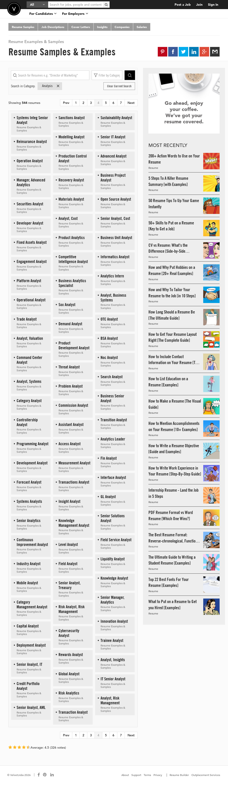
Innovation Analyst (114, 621)
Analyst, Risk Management (110, 700)
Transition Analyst (113, 419)
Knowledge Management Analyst (73, 523)
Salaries (142, 27)
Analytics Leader (112, 439)
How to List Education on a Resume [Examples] (168, 382)
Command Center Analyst (29, 360)
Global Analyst (68, 673)
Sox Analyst (66, 304)
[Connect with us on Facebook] (39, 774)
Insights (102, 27)
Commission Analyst (73, 405)
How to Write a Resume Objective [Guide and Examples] (173, 449)
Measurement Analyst (74, 462)
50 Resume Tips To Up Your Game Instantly (173, 203)
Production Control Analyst (72, 158)
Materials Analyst (71, 199)
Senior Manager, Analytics (112, 600)
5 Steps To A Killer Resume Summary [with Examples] (168, 181)
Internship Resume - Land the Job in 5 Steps (173, 493)
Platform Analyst (29, 280)
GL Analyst (108, 496)
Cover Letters (80, 27)
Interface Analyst (113, 477)
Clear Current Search (119, 86)
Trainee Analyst (111, 640)
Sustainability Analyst (116, 117)
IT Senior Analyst (112, 678)
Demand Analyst (70, 323)
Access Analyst (69, 443)
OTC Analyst (109, 319)
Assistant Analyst (70, 424)
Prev (66, 103)
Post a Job (183, 5)
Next (131, 103)
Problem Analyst (70, 386)
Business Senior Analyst (112, 398)
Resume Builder (179, 775)
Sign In (213, 5)
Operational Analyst (31, 299)
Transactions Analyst (73, 482)
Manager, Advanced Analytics (31, 182)
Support (136, 775)
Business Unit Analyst (116, 237)
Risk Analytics (68, 693)
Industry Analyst (28, 563)
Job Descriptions (52, 27)
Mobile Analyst (27, 582)
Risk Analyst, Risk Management (71, 609)
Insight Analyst (69, 501)
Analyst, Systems (29, 381)
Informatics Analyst (114, 256)
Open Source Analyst (115, 199)
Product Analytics (71, 237)
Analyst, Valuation (30, 338)
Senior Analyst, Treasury (69, 585)
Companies (122, 27)
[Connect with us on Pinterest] (45, 774)
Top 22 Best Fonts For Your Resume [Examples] (168, 582)
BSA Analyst (109, 338)
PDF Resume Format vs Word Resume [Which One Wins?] (170, 515)
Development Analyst (32, 462)
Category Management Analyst (32, 604)
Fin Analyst (108, 458)
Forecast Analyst (29, 482)
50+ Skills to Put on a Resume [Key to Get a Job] (171, 226)
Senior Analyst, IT (29, 664)
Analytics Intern (112, 275)
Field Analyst (67, 563)
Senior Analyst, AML (31, 707)
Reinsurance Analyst (32, 141)
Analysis (51, 85)
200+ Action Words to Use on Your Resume (174, 159)
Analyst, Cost (68, 218)
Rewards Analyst (70, 654)
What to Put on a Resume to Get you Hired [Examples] (172, 604)
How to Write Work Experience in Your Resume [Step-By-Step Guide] (174, 471)
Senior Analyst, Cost (115, 218)
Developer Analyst (30, 223)
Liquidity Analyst (112, 558)
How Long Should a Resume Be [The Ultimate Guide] (171, 315)
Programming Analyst (32, 443)
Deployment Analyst (31, 645)
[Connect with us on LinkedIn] (52, 774)
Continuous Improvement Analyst (32, 542)
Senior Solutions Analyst (112, 518)
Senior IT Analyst (112, 136)
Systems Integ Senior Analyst (32, 120)
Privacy (157, 775)
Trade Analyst (27, 319)
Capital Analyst (28, 626)
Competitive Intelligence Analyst (73, 259)
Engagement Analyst (32, 261)
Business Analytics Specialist (72, 283)
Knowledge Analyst (114, 578)
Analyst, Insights (112, 659)
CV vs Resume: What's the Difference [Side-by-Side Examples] (168, 248)
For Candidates (43, 14)
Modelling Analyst (71, 136)
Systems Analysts (29, 501)
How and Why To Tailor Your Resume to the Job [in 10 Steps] (171, 292)
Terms (147, 775)
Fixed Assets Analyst (32, 242)
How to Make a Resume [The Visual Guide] (174, 404)
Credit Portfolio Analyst (28, 686)
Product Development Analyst (73, 345)
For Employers (75, 14)
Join (199, 5)
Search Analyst (111, 376)
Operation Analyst (30, 160)
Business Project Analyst (112, 177)
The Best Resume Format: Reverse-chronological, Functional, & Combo (174, 538)
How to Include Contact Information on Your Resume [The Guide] (173, 360)
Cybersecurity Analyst (68, 633)
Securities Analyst (30, 203)
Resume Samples (23, 27)
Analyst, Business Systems (113, 298)
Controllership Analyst (27, 422)
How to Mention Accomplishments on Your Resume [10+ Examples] (173, 426)
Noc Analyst (109, 357)
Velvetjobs (14, 8)
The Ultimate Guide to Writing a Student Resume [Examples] (171, 560)
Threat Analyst (69, 367)
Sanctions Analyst (71, 117)
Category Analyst (29, 400)
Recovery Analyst (71, 179)
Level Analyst (68, 544)
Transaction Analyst (73, 712)
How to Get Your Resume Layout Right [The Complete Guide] (172, 337)
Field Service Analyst (115, 539)
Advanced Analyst (113, 156)
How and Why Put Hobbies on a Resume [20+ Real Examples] (171, 270)
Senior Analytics (28, 520)
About (125, 775)
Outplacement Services (205, 775)
